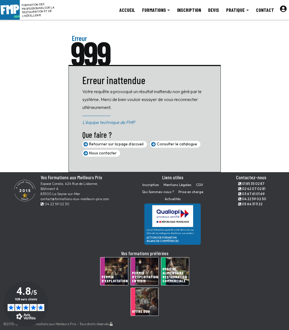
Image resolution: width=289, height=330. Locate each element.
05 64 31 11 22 (250, 204)
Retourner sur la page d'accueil (116, 144)
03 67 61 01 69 (251, 194)
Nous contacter (103, 153)
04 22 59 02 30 (55, 204)
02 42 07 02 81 (251, 189)
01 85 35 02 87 (251, 184)
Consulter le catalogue (177, 144)
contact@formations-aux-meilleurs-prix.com (75, 199)
